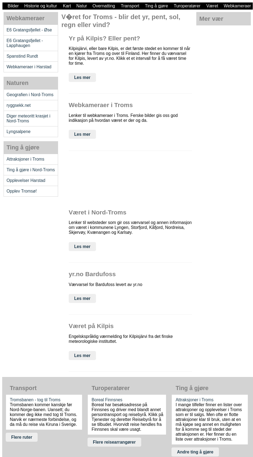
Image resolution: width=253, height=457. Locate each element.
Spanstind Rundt (22, 56)
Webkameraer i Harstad (29, 66)
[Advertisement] (31, 249)
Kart (67, 6)
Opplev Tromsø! (22, 191)
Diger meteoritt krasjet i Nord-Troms (28, 118)
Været (212, 6)
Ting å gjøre (156, 6)
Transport (130, 6)
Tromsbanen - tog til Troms (35, 399)
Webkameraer (237, 6)
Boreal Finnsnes (107, 399)
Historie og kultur (40, 6)
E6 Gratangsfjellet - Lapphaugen (25, 43)
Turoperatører (187, 6)
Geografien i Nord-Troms (30, 94)
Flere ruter (21, 437)
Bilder (13, 6)
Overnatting (103, 6)
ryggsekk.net (19, 105)
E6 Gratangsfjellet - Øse (29, 30)
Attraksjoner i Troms (25, 159)
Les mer (82, 77)
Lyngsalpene (19, 131)
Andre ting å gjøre (195, 452)
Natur (81, 6)
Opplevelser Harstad (26, 180)
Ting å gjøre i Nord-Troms (31, 169)
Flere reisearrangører (114, 442)
